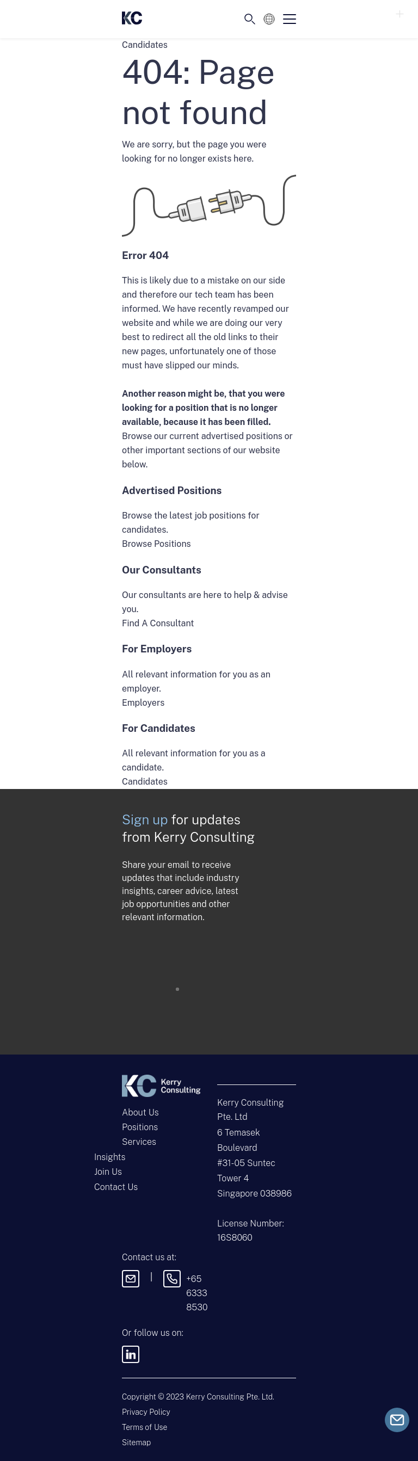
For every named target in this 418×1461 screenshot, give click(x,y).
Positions (140, 1127)
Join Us (108, 1172)
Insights (109, 1157)
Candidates (145, 781)
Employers (143, 703)
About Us (140, 1112)
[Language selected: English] (269, 19)
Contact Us (116, 1187)
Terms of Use (144, 1427)
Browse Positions (156, 544)
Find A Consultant (158, 623)
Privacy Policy (146, 1412)
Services (139, 1142)
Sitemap (136, 1442)
